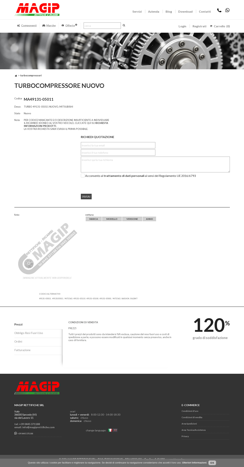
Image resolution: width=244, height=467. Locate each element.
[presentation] (103, 184)
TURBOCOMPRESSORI (31, 75)
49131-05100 (92, 298)
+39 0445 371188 (23, 433)
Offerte (69, 25)
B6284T (134, 298)
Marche (49, 25)
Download (185, 11)
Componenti (27, 25)
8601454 (125, 298)
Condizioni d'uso (190, 411)
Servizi (137, 11)
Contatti (205, 11)
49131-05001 (105, 298)
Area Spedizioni (189, 423)
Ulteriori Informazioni (194, 462)
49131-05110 (79, 298)
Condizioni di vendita (192, 417)
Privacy (185, 436)
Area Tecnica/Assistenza (194, 430)
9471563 (68, 298)
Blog (169, 11)
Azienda (153, 11)
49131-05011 (45, 298)
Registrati (199, 26)
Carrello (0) (222, 26)
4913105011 (57, 298)
